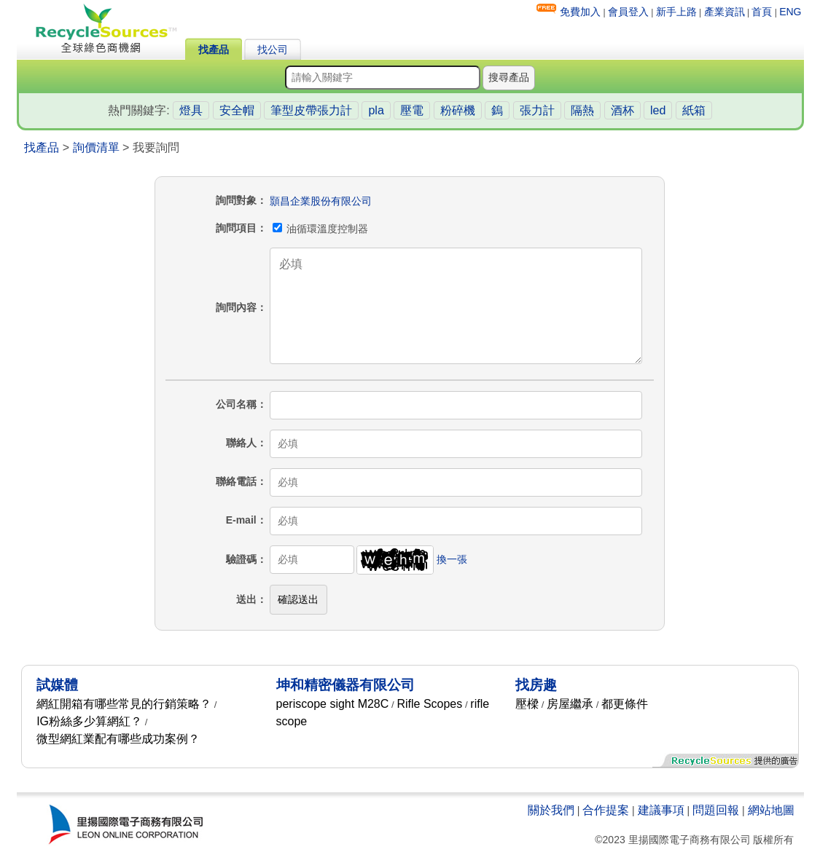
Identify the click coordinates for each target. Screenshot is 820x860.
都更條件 (624, 704)
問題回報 (715, 810)
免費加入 (580, 11)
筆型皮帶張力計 (311, 110)
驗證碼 (241, 559)
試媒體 (57, 685)
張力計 (537, 110)
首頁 (761, 11)
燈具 (191, 110)
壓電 (411, 110)
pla (375, 110)
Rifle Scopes (429, 704)
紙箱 (694, 110)
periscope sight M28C (332, 704)
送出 (246, 599)
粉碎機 (457, 110)
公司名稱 (236, 404)
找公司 (272, 49)
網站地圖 (771, 810)
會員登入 (628, 11)
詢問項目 (236, 228)
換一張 (452, 559)
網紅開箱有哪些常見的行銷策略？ (123, 704)
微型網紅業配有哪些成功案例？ (118, 739)
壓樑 (527, 704)
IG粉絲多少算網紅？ (89, 721)
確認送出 (298, 599)
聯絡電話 (236, 481)
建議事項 (661, 810)
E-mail (241, 520)
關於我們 (551, 810)
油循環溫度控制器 (321, 228)
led (657, 110)
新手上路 (676, 11)
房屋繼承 (570, 704)
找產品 (213, 49)
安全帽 (236, 110)
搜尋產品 (508, 77)
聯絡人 (241, 443)
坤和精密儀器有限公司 (345, 685)
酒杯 (622, 110)
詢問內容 (236, 307)
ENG (790, 11)
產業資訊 (724, 11)
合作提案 (605, 810)
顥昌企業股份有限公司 (321, 201)
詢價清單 (96, 147)
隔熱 (582, 110)
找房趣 (536, 685)
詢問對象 (236, 200)
